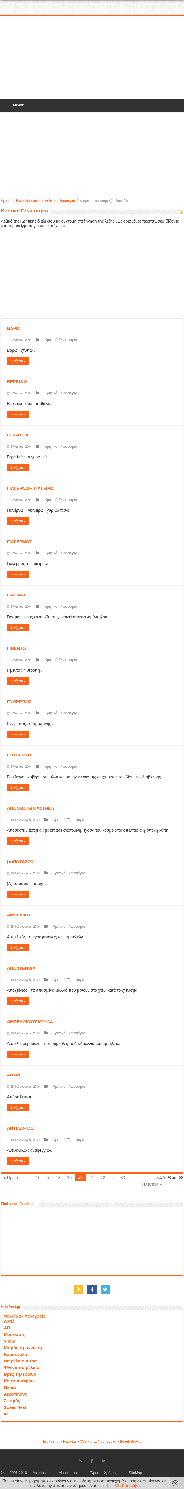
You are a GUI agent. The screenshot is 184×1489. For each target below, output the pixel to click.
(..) (105, 1485)
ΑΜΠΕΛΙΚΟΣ (20, 914)
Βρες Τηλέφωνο (20, 1374)
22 (102, 1177)
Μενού (15, 105)
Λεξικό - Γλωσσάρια (60, 201)
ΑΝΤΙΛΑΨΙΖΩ (20, 1128)
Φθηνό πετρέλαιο (21, 1367)
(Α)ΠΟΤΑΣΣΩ (20, 861)
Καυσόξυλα (15, 1354)
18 (58, 1177)
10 (38, 1177)
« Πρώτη (11, 1177)
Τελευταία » (152, 1184)
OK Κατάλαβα (127, 1485)
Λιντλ (9, 1321)
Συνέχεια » (17, 361)
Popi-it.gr (70, 1441)
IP (6, 1413)
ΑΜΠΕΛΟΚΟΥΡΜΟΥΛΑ (30, 1021)
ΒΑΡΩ (13, 328)
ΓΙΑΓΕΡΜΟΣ (19, 541)
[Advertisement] (92, 57)
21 (91, 1177)
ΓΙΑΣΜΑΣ (16, 594)
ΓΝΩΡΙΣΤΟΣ (19, 701)
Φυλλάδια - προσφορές (24, 1316)
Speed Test (15, 1407)
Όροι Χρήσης (103, 1473)
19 (69, 1177)
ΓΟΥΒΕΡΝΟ (19, 754)
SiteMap (135, 1473)
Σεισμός (12, 1400)
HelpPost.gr (50, 1441)
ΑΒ (7, 1327)
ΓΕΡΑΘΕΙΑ (18, 434)
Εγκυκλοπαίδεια (28, 201)
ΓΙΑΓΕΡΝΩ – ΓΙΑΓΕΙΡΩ (30, 488)
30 (123, 1177)
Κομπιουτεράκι (19, 1380)
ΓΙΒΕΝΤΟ (16, 648)
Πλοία (10, 1387)
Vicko (9, 1341)
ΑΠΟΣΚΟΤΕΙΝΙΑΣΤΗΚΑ (30, 808)
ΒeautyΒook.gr (131, 1441)
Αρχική (6, 201)
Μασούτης (14, 1334)
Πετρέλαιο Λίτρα (20, 1360)
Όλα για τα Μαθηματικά (99, 1441)
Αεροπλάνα (15, 1394)
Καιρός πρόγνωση (23, 1347)
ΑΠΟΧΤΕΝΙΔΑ (21, 968)
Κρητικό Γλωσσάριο (60, 340)
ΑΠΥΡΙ (13, 1074)
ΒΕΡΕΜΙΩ (17, 381)
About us (68, 1473)
